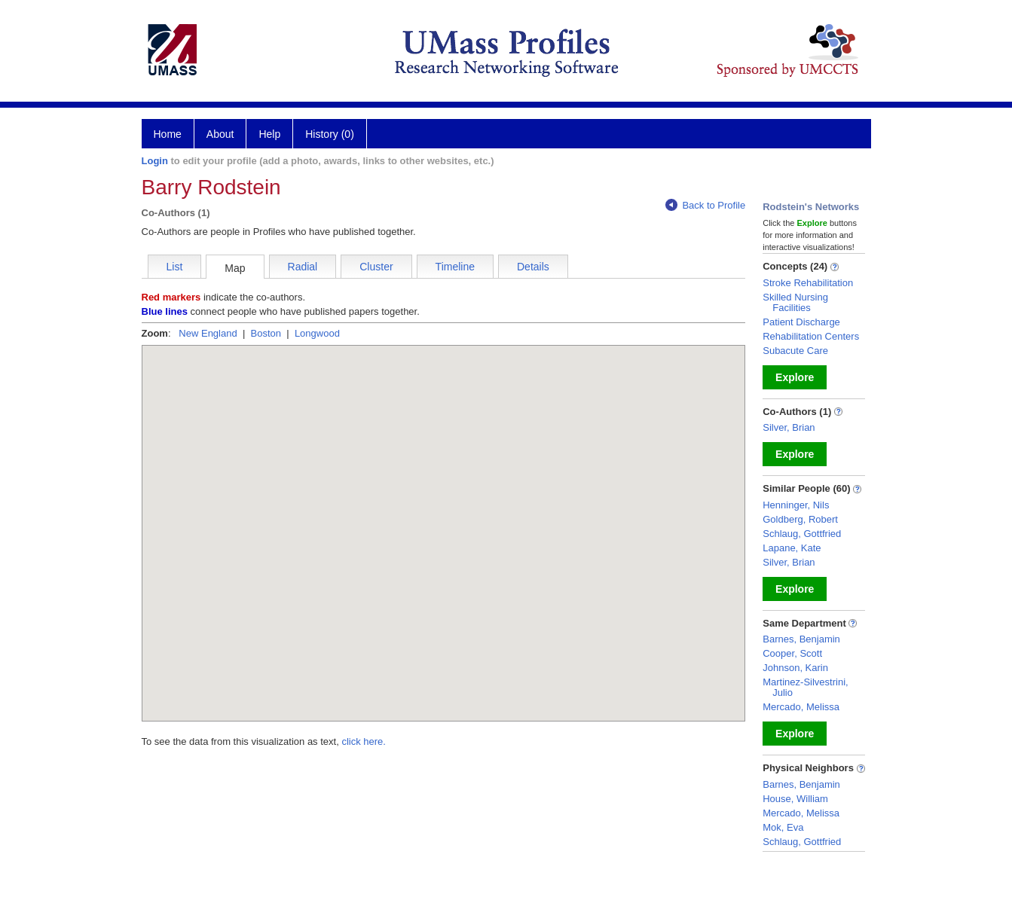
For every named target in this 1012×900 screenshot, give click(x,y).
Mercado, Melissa (801, 706)
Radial (303, 267)
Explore (794, 377)
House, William (795, 798)
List (175, 267)
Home (168, 134)
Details (533, 267)
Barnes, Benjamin (801, 639)
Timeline (455, 267)
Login (155, 160)
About (220, 134)
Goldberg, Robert (800, 519)
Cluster (376, 267)
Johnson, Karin (795, 667)
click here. (363, 741)
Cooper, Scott (792, 653)
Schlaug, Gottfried (802, 533)
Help (269, 134)
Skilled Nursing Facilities (795, 302)
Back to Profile (705, 205)
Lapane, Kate (792, 548)
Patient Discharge (801, 322)
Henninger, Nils (796, 505)
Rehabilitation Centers (811, 336)
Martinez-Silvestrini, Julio (805, 687)
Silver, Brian (789, 427)
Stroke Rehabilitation (808, 282)
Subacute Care (795, 350)
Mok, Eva (783, 827)
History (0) (329, 134)
